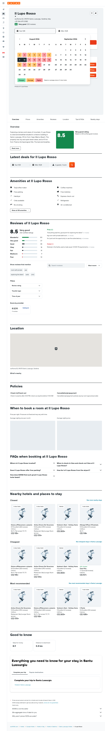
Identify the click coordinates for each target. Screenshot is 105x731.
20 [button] (39, 65)
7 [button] (44, 55)
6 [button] (39, 55)
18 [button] (29, 65)
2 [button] (19, 55)
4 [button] (29, 55)
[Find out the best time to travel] (3, 37)
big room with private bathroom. (60, 235)
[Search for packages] (3, 22)
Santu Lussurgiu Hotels (65, 726)
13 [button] (39, 60)
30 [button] (20, 75)
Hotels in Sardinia (52, 726)
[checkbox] (20, 309)
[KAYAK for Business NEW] (3, 41)
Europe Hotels (31, 726)
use (26, 270)
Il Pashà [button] (82, 608)
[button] (3, 3)
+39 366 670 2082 (21, 21)
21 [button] (44, 65)
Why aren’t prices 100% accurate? (57, 716)
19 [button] (34, 65)
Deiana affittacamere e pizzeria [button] (21, 525)
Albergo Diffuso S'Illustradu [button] (89, 525)
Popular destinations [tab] (36, 672)
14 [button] (44, 60)
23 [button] (20, 70)
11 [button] (29, 60)
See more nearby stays (94, 500)
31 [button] (24, 75)
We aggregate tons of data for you (57, 712)
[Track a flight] (3, 32)
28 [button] (44, 70)
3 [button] (24, 55)
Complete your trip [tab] (19, 672)
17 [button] (24, 65)
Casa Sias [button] (83, 568)
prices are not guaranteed (51, 702)
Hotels (22, 726)
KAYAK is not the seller (57, 708)
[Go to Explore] (3, 28)
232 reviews (31, 24)
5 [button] (34, 55)
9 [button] (19, 60)
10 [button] (24, 60)
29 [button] (49, 70)
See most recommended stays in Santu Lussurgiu (85, 583)
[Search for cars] (3, 18)
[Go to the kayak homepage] (13, 3)
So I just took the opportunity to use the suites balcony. (67, 238)
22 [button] (49, 65)
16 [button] (19, 65)
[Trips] (3, 47)
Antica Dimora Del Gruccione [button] (44, 525)
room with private (16, 270)
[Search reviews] (68, 265)
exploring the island (17, 274)
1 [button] (65, 50)
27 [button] (39, 70)
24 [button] (24, 70)
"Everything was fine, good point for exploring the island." (68, 233)
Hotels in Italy (41, 726)
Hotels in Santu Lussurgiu (23, 685)
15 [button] (49, 60)
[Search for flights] (3, 9)
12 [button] (34, 60)
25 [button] (29, 70)
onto (32, 274)
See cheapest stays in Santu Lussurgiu (89, 542)
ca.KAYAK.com (14, 726)
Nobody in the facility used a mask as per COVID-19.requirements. (70, 247)
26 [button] (34, 70)
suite (27, 274)
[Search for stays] (3, 14)
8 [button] (49, 55)
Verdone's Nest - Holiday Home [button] (67, 525)
